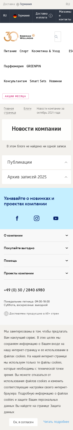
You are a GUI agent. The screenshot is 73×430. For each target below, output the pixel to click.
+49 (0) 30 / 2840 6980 (24, 290)
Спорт (24, 51)
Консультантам (15, 81)
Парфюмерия (14, 66)
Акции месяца (15, 96)
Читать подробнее (56, 422)
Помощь (36, 260)
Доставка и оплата (44, 16)
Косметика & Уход (46, 51)
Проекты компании (36, 273)
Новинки (55, 81)
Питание (10, 51)
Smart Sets (38, 81)
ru (5, 16)
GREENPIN (33, 66)
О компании (36, 235)
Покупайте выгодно (36, 248)
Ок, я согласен (23, 423)
